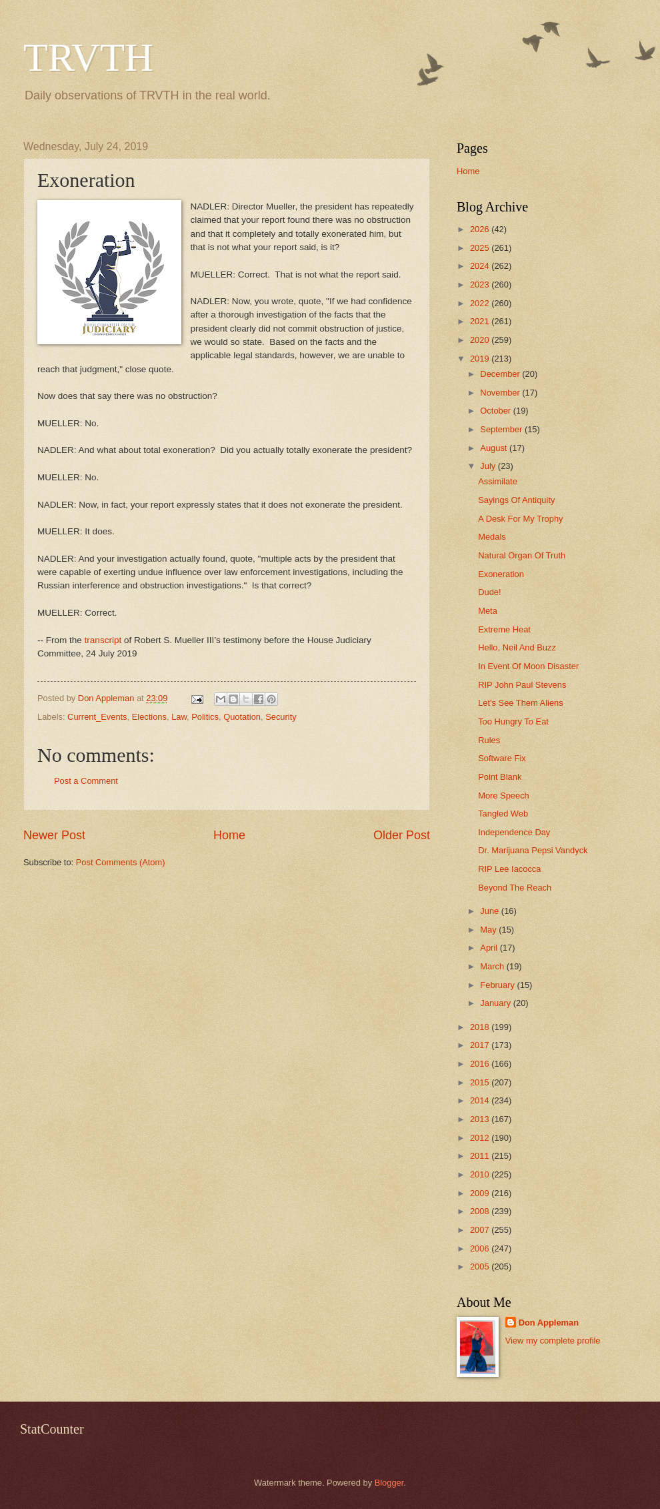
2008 (480, 1211)
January (496, 1003)
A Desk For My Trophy (520, 519)
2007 (480, 1230)
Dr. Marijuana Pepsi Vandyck (532, 850)
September (502, 429)
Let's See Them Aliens (520, 703)
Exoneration (501, 574)
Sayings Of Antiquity (516, 500)
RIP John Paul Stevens (522, 685)
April (489, 948)
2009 (480, 1193)
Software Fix (502, 758)
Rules (489, 740)
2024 (480, 266)
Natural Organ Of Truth (521, 555)
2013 (480, 1119)
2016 (480, 1064)
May (489, 930)
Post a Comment (86, 781)
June (490, 911)
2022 (480, 303)
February (498, 985)
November (501, 393)
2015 (480, 1082)
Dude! (489, 592)
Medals (492, 537)
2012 (480, 1138)
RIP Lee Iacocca (509, 869)
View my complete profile (553, 1341)
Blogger (389, 1483)
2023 (480, 285)
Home (229, 835)
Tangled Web (503, 814)
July (488, 466)
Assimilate (497, 481)
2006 (480, 1248)
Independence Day (514, 832)
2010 (480, 1174)
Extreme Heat (504, 629)
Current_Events (97, 717)
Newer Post (54, 835)
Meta (487, 611)
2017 (480, 1045)
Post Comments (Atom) (120, 862)
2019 (480, 359)
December (501, 374)
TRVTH (88, 57)
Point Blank (499, 777)
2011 (480, 1156)
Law (179, 717)
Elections (149, 717)
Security (281, 717)
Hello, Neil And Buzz (517, 647)
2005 (480, 1267)
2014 (480, 1100)
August (494, 448)
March (493, 966)
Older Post (401, 835)
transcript (103, 640)
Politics (205, 717)
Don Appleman (549, 1323)
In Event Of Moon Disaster (528, 666)
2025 (480, 248)
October (496, 411)
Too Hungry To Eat (513, 721)
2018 (480, 1027)
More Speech (503, 796)
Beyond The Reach (514, 888)
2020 (480, 340)
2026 (480, 229)
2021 (480, 321)
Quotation (242, 717)
